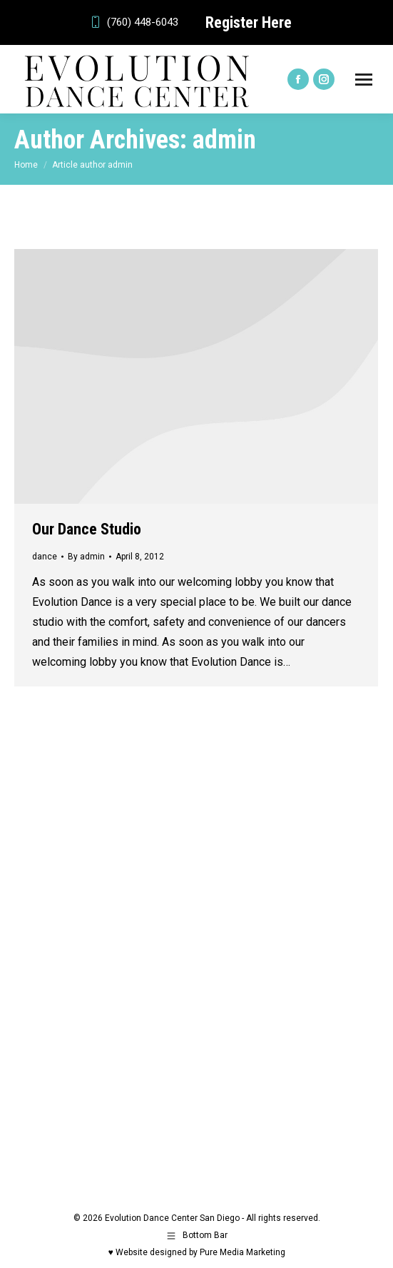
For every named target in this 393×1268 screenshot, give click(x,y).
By (86, 557)
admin (224, 140)
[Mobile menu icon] (364, 79)
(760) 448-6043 (133, 22)
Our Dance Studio (86, 529)
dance (44, 557)
